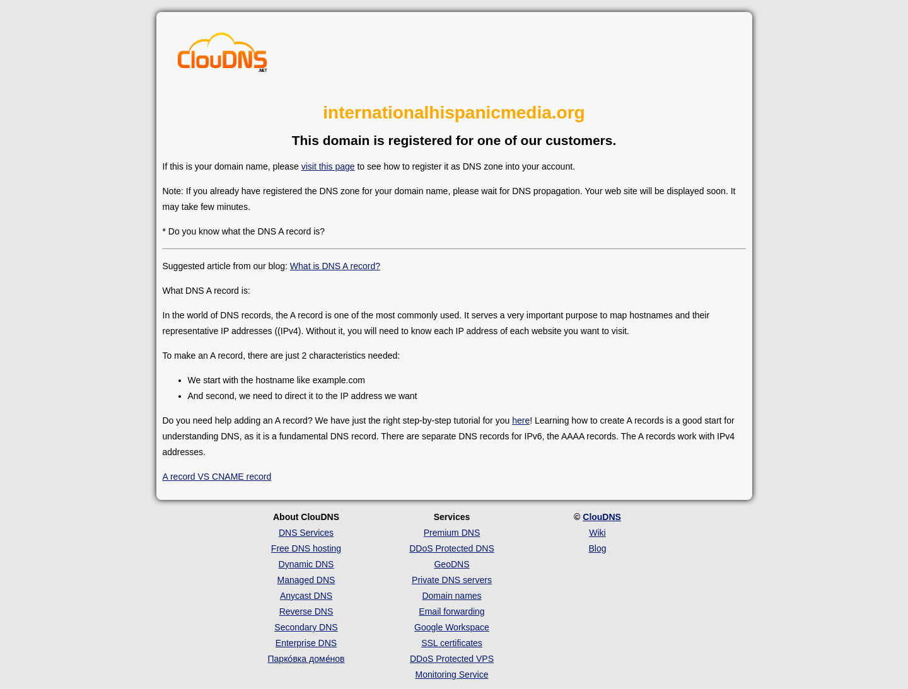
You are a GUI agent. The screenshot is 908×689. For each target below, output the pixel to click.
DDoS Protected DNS (451, 548)
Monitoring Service (452, 674)
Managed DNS (306, 580)
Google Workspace (451, 627)
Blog (597, 548)
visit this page (328, 166)
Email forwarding (451, 611)
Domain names (451, 596)
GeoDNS (451, 564)
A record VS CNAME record (217, 477)
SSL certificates (451, 643)
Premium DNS (452, 533)
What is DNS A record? (335, 266)
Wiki (597, 533)
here (521, 420)
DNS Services (306, 533)
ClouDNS (602, 517)
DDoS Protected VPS (452, 659)
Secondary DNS (305, 627)
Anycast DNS (306, 596)
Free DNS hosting (306, 548)
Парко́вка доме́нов (306, 659)
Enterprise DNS (306, 643)
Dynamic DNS (306, 564)
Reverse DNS (306, 611)
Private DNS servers (452, 580)
